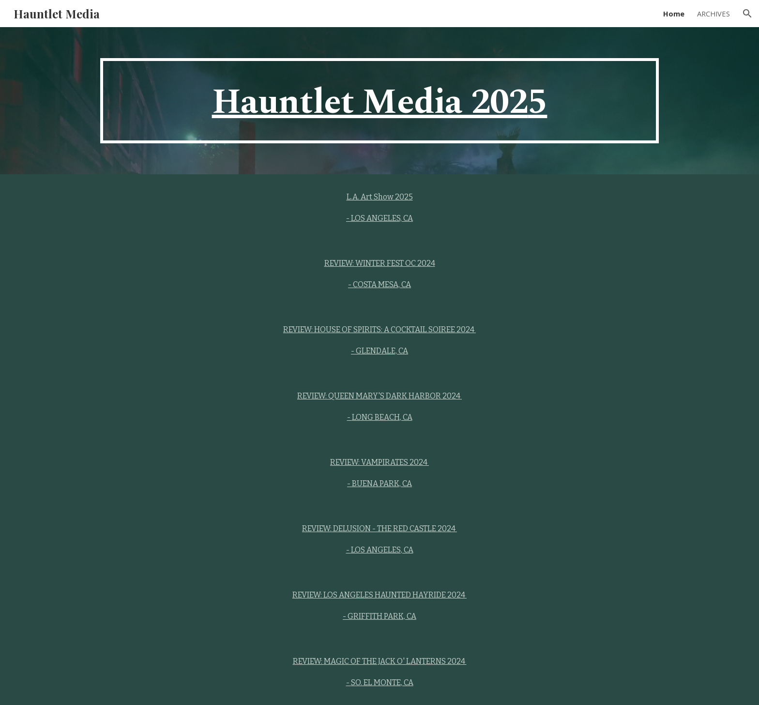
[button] (747, 13)
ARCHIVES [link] (713, 13)
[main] (379, 100)
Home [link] (673, 13)
